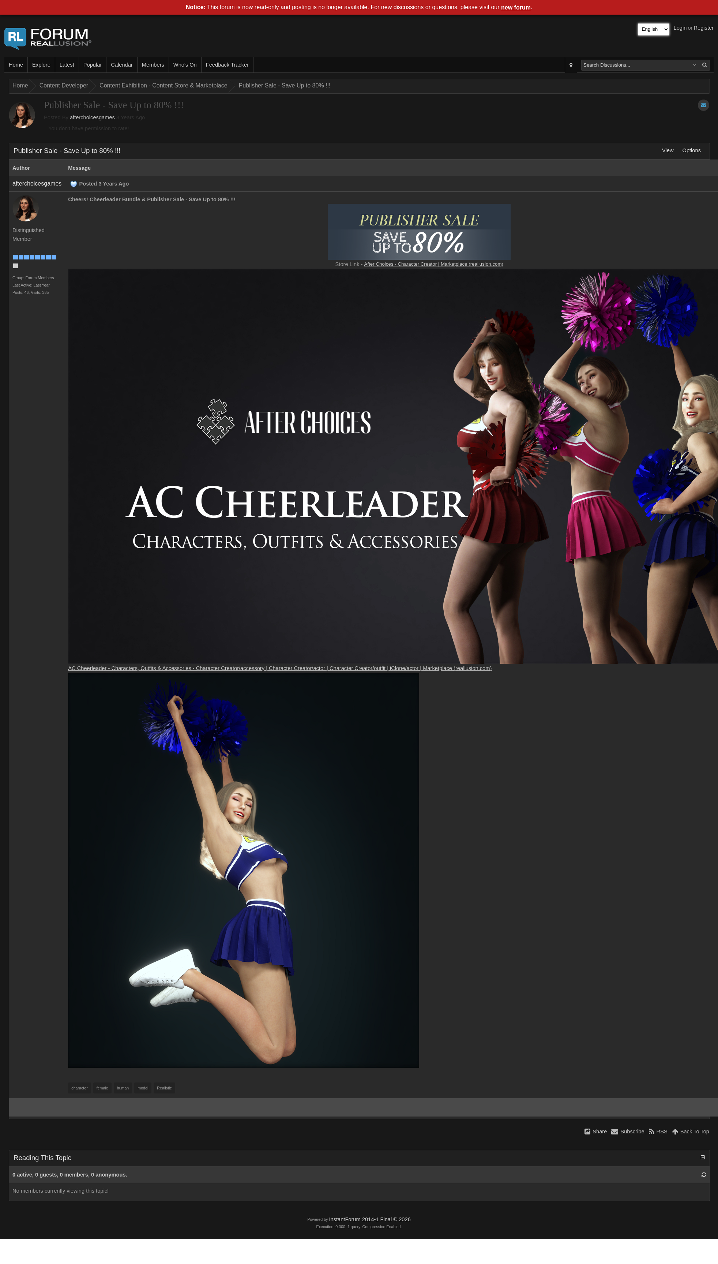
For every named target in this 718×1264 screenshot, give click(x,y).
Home (15, 64)
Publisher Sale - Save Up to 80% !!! (285, 85)
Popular (92, 64)
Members (153, 64)
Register (703, 28)
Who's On (185, 64)
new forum (516, 7)
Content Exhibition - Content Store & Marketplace (163, 85)
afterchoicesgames (92, 117)
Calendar (121, 64)
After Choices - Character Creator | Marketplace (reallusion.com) (433, 264)
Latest (67, 64)
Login (680, 28)
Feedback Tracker (227, 64)
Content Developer (64, 85)
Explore (41, 64)
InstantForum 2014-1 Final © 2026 (369, 1219)
